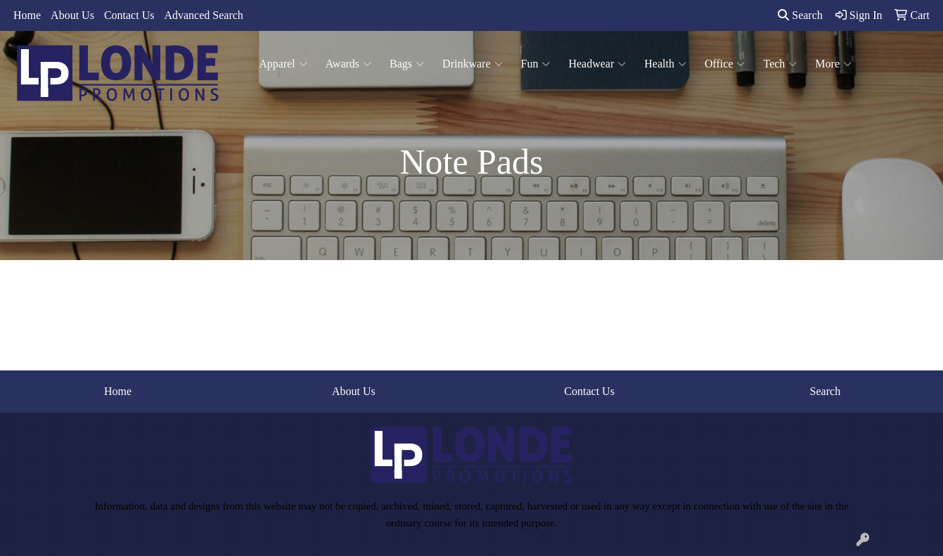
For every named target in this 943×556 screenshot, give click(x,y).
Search (800, 15)
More (833, 64)
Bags (407, 64)
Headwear (597, 64)
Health (665, 64)
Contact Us (129, 15)
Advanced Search (203, 15)
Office (725, 64)
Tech (780, 64)
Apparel (283, 64)
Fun (536, 64)
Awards (348, 64)
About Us (72, 15)
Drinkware (472, 64)
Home (27, 15)
